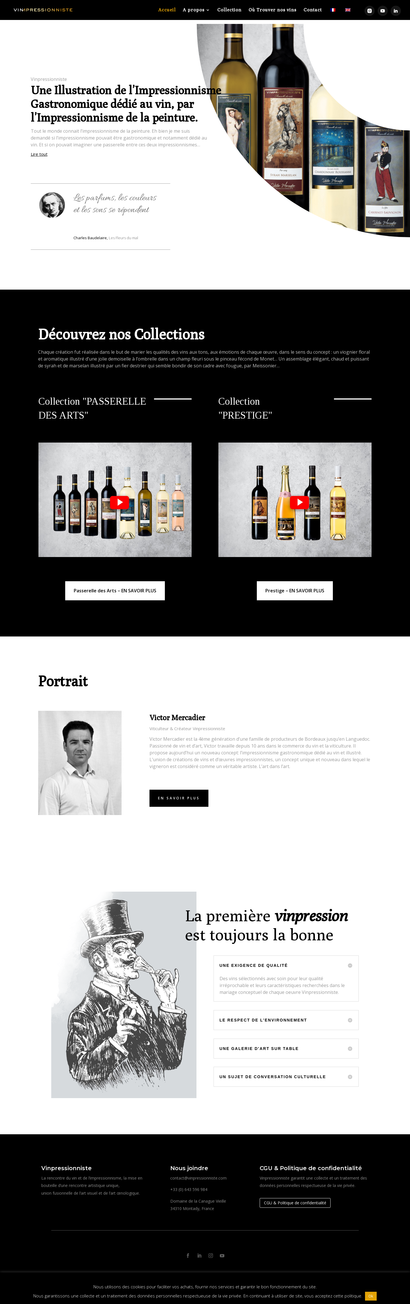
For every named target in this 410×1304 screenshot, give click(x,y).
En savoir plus (179, 794)
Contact (313, 10)
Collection (229, 10)
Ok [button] (370, 1296)
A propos (193, 10)
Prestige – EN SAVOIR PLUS (294, 587)
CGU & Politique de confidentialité (295, 1198)
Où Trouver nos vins (272, 10)
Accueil (167, 10)
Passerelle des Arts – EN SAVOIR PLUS (115, 587)
